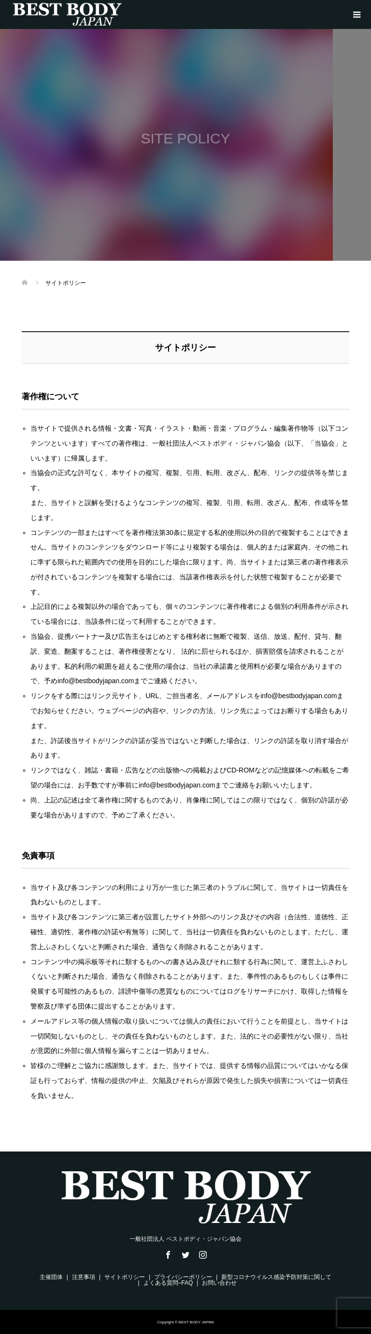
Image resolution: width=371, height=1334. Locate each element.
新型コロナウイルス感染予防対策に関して (276, 1277)
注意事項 (83, 1277)
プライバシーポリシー (183, 1277)
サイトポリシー (124, 1277)
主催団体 (51, 1277)
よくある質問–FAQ (168, 1282)
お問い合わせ (219, 1282)
